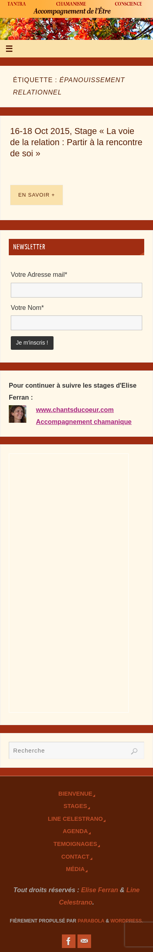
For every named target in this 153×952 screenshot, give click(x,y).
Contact (75, 856)
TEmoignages (75, 844)
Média (75, 869)
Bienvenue (75, 793)
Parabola (90, 921)
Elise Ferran (99, 889)
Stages (75, 806)
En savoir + (36, 195)
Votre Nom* (27, 307)
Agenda (75, 831)
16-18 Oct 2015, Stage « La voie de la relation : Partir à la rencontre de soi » (76, 142)
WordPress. (126, 921)
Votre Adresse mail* (39, 274)
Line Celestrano (75, 819)
